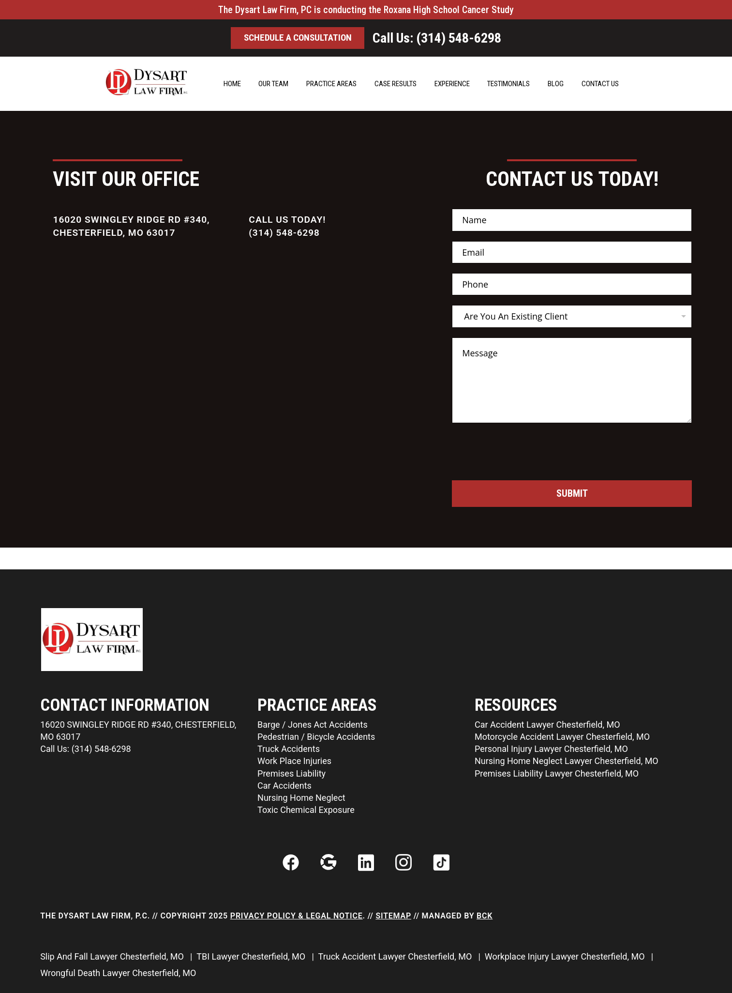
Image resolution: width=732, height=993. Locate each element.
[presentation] (525, 474)
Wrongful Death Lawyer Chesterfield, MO (119, 973)
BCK (485, 915)
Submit (572, 494)
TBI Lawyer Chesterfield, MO (251, 956)
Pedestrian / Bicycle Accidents (316, 736)
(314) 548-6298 (285, 232)
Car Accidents (284, 785)
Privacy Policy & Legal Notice (296, 915)
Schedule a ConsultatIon (298, 38)
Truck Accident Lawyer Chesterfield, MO (396, 956)
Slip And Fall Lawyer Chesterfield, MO (113, 956)
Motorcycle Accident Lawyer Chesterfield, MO (562, 736)
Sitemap (393, 915)
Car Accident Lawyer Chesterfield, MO (547, 724)
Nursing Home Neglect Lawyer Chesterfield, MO (566, 760)
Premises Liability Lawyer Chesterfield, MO (557, 773)
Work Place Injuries (294, 760)
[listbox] (572, 316)
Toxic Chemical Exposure (306, 809)
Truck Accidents (288, 748)
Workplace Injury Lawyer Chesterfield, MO (566, 956)
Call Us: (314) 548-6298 (443, 38)
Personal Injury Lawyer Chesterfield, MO (551, 748)
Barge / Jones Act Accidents (312, 724)
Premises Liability (291, 773)
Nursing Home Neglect (301, 797)
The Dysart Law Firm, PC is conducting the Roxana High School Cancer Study (366, 9)
